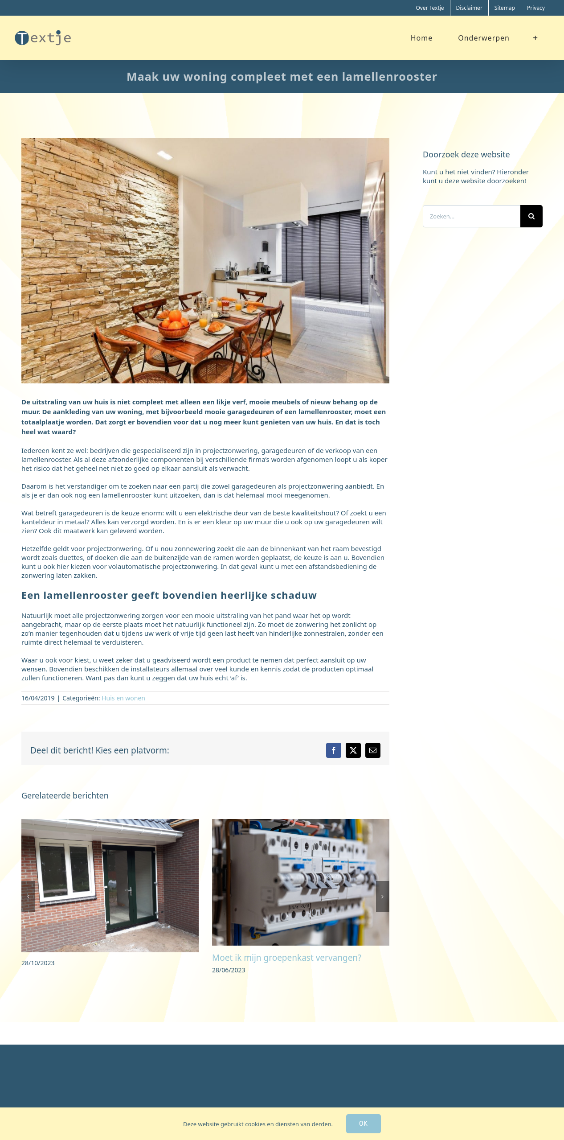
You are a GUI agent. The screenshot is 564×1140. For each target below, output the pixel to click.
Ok (363, 1124)
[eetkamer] (205, 260)
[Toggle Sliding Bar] (536, 37)
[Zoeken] (531, 216)
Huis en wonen (123, 698)
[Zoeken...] (471, 216)
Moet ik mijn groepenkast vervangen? (286, 957)
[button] (28, 896)
